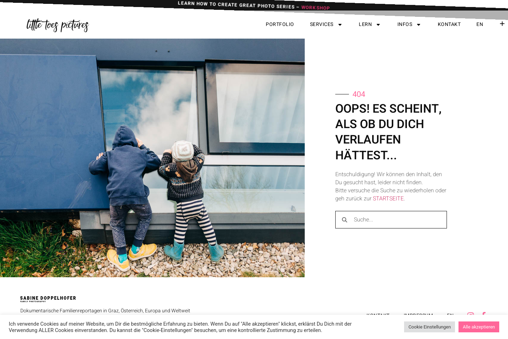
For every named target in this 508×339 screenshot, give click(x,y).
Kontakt (449, 24)
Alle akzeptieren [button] (479, 327)
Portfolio (280, 24)
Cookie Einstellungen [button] (429, 327)
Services (326, 25)
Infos (409, 25)
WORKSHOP (315, 7)
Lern (370, 25)
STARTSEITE (388, 198)
